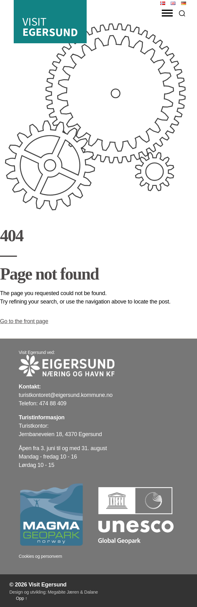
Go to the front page (24, 321)
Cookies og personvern (40, 556)
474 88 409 (52, 403)
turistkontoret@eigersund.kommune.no (66, 395)
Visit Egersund (47, 584)
